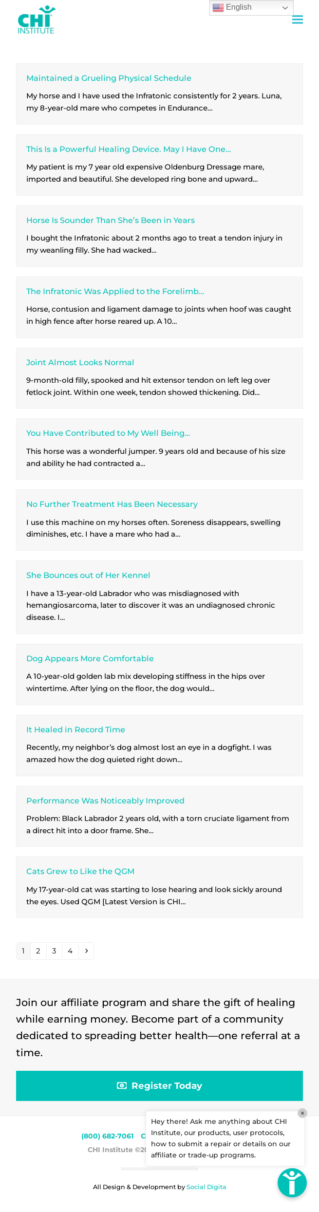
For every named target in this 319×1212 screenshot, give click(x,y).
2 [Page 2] (41, 950)
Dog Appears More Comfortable (90, 658)
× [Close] (302, 1113)
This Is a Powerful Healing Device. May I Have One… (128, 149)
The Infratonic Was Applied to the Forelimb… (115, 291)
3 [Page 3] (57, 950)
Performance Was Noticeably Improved (105, 800)
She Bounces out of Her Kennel (88, 575)
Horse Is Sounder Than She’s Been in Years (110, 220)
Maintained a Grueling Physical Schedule (108, 78)
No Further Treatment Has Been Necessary (112, 504)
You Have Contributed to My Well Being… (108, 433)
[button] (297, 20)
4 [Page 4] (72, 950)
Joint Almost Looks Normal (80, 362)
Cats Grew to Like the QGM (80, 871)
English (232, 8)
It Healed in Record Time (75, 729)
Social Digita (206, 1187)
